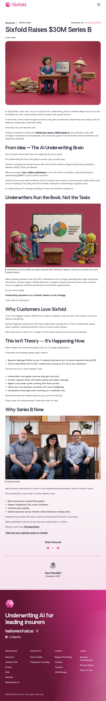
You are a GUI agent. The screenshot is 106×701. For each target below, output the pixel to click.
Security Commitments (86, 658)
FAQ (7, 672)
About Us (9, 657)
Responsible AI (12, 682)
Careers (59, 662)
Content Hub (11, 662)
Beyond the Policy (63, 657)
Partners (9, 677)
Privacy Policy (86, 665)
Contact (59, 667)
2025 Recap (60, 672)
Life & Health (36, 657)
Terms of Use (86, 670)
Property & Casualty (39, 662)
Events (8, 667)
